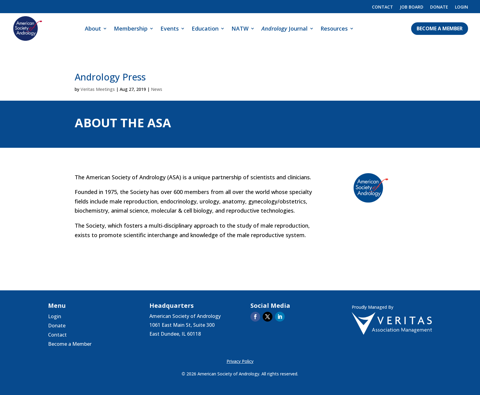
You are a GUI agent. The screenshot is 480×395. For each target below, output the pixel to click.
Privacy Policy (240, 361)
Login (461, 7)
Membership (131, 28)
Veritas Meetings (98, 89)
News (156, 89)
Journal (284, 28)
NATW (240, 28)
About (93, 28)
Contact (382, 7)
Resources (334, 28)
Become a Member (440, 28)
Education (205, 28)
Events (169, 28)
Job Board (411, 7)
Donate (439, 7)
